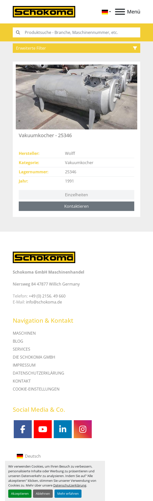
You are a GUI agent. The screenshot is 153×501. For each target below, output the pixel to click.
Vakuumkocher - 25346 (45, 135)
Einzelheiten (76, 195)
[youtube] (43, 429)
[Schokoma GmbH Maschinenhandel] (44, 257)
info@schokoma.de (44, 302)
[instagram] (83, 429)
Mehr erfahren (68, 493)
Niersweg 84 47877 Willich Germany (46, 284)
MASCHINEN (24, 333)
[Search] (76, 32)
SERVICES (21, 349)
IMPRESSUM (24, 365)
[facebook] (23, 429)
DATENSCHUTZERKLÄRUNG (38, 373)
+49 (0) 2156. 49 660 (47, 296)
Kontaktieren (76, 206)
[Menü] (120, 12)
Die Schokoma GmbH (34, 357)
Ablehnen (43, 493)
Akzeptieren (20, 493)
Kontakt (22, 381)
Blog (18, 341)
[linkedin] (63, 429)
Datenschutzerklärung (69, 485)
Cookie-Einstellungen (36, 389)
